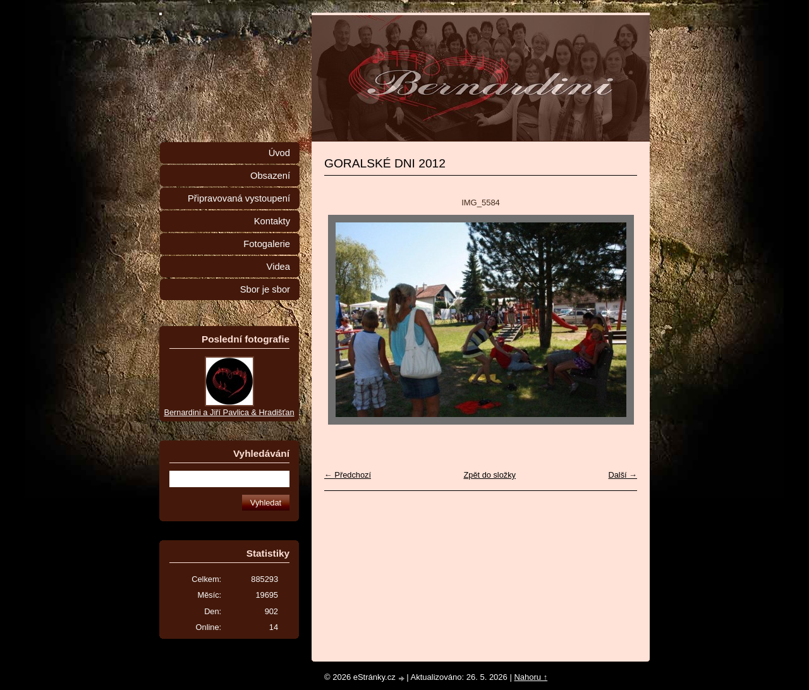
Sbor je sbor (265, 289)
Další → (622, 475)
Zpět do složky (489, 475)
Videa (278, 267)
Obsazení (270, 176)
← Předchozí (347, 475)
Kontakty (272, 221)
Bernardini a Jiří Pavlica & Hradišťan (229, 412)
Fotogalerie (266, 244)
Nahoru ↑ (530, 677)
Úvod (279, 153)
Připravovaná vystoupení (239, 198)
